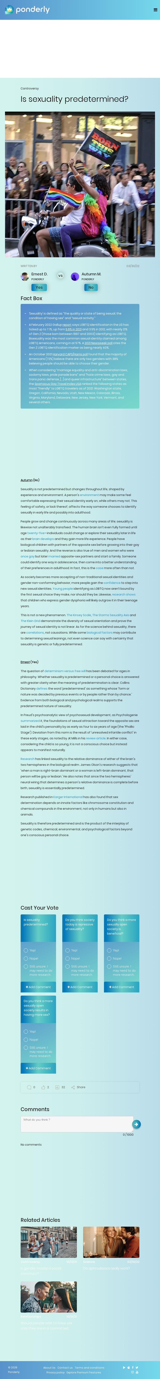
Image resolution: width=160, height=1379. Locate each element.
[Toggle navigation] (155, 10)
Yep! (33, 950)
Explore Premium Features (84, 1372)
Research (28, 759)
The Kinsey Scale (79, 615)
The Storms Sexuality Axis (110, 615)
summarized (30, 721)
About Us (49, 1367)
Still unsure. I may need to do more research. (41, 970)
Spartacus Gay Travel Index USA (58, 384)
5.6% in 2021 (74, 329)
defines (42, 688)
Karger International (68, 797)
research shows (124, 594)
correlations (35, 632)
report (66, 325)
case (99, 568)
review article (96, 738)
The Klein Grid (30, 621)
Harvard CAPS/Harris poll (70, 354)
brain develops (43, 539)
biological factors (99, 632)
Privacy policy (55, 1372)
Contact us (65, 1367)
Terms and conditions (89, 1367)
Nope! (34, 958)
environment (89, 495)
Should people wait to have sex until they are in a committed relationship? (46, 1326)
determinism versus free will (65, 671)
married (54, 556)
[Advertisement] (80, 49)
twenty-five (36, 533)
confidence (112, 583)
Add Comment (38, 987)
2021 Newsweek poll (98, 343)
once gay (28, 556)
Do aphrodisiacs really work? (106, 1268)
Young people (63, 589)
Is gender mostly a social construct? (41, 1271)
